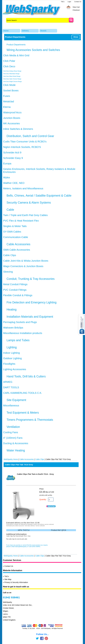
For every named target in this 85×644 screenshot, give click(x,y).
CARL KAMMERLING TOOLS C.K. (22, 393)
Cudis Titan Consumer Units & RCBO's (24, 141)
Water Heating (16, 450)
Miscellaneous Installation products (22, 333)
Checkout (76, 10)
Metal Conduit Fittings (15, 284)
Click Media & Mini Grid (16, 55)
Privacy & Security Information (16, 582)
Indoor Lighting (11, 352)
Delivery (25, 31)
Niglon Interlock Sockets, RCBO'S (22, 147)
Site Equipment (16, 400)
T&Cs (62, 1)
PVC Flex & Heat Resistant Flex (21, 220)
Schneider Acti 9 (12, 152)
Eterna (7, 107)
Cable (10, 209)
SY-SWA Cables (12, 231)
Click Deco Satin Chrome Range (12, 79)
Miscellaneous (11, 405)
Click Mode (9, 85)
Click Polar (9, 61)
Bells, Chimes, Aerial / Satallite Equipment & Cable (39, 195)
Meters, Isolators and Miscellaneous (23, 188)
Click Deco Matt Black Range (11, 73)
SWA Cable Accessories (16, 249)
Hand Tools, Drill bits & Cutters (26, 376)
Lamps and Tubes (18, 340)
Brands (43, 31)
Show (75, 37)
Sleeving (8, 271)
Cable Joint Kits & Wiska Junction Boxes (25, 260)
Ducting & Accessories (15, 443)
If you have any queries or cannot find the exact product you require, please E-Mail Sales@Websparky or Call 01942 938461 (27, 545)
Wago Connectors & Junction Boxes (23, 266)
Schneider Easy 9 (13, 158)
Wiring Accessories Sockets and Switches (33, 50)
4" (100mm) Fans (12, 437)
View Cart (76, 7)
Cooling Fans (10, 432)
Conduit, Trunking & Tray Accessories (30, 278)
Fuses (6, 96)
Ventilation (13, 426)
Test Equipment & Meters (23, 412)
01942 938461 (11, 597)
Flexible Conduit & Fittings (17, 295)
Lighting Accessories (14, 369)
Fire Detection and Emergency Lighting (31, 302)
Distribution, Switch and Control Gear (30, 136)
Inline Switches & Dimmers (18, 129)
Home (6, 31)
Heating (11, 309)
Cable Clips (9, 255)
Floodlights (9, 363)
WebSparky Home (11, 459)
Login (69, 1)
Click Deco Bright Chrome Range (12, 81)
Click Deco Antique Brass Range (12, 71)
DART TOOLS (11, 387)
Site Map (7, 579)
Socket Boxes (10, 90)
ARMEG (7, 382)
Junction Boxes (11, 118)
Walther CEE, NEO (13, 183)
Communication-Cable (15, 237)
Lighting (12, 347)
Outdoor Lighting (12, 358)
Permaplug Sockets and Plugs (20, 322)
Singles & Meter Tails (14, 226)
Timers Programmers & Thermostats (30, 419)
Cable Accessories (18, 244)
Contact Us (77, 1)
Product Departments (16, 45)
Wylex (6, 177)
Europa (7, 163)
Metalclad (8, 101)
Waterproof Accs (12, 112)
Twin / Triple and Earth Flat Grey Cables (25, 215)
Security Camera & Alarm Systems (29, 202)
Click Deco (9, 66)
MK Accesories (11, 123)
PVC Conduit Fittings (14, 289)
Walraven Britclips (13, 327)
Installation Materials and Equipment (30, 316)
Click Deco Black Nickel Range (11, 76)
